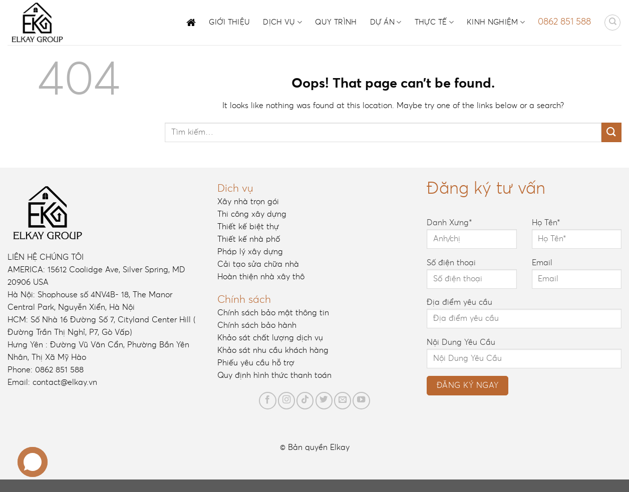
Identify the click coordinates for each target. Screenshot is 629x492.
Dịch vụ (282, 22)
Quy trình (336, 22)
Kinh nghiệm (496, 22)
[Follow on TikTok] (304, 400)
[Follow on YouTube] (361, 400)
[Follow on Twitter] (324, 400)
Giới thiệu (229, 22)
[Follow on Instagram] (286, 400)
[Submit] (611, 132)
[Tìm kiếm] (612, 23)
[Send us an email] (342, 400)
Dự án (386, 22)
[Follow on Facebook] (267, 400)
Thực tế (434, 22)
